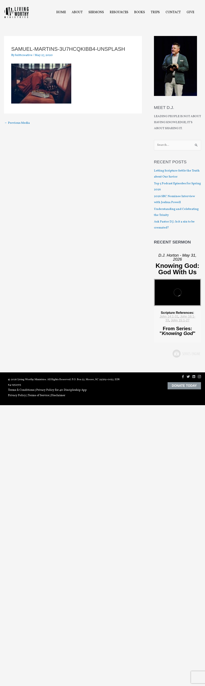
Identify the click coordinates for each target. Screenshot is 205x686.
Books (139, 12)
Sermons (96, 12)
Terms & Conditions (21, 390)
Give (190, 12)
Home (61, 12)
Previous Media (17, 123)
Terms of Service (38, 395)
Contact (173, 12)
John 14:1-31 (169, 316)
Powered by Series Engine (186, 354)
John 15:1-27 (180, 320)
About (77, 12)
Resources (119, 12)
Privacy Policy (17, 395)
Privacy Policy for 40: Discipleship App (61, 390)
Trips (155, 12)
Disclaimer (58, 395)
